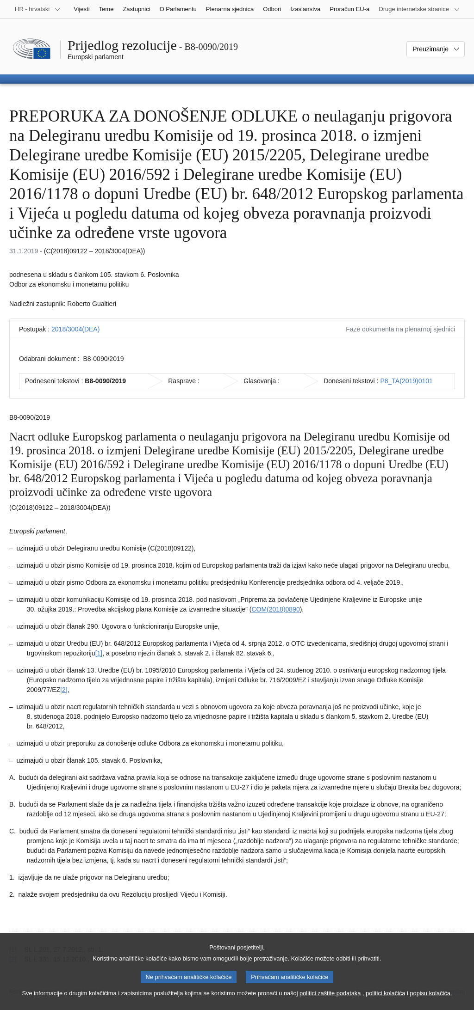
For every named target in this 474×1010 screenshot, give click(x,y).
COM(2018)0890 (275, 609)
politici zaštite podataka (330, 1000)
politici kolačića (385, 1000)
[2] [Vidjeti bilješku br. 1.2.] (64, 689)
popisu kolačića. (431, 1000)
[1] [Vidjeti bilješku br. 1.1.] (99, 653)
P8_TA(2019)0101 (406, 381)
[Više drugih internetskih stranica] (419, 9)
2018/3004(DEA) (75, 329)
